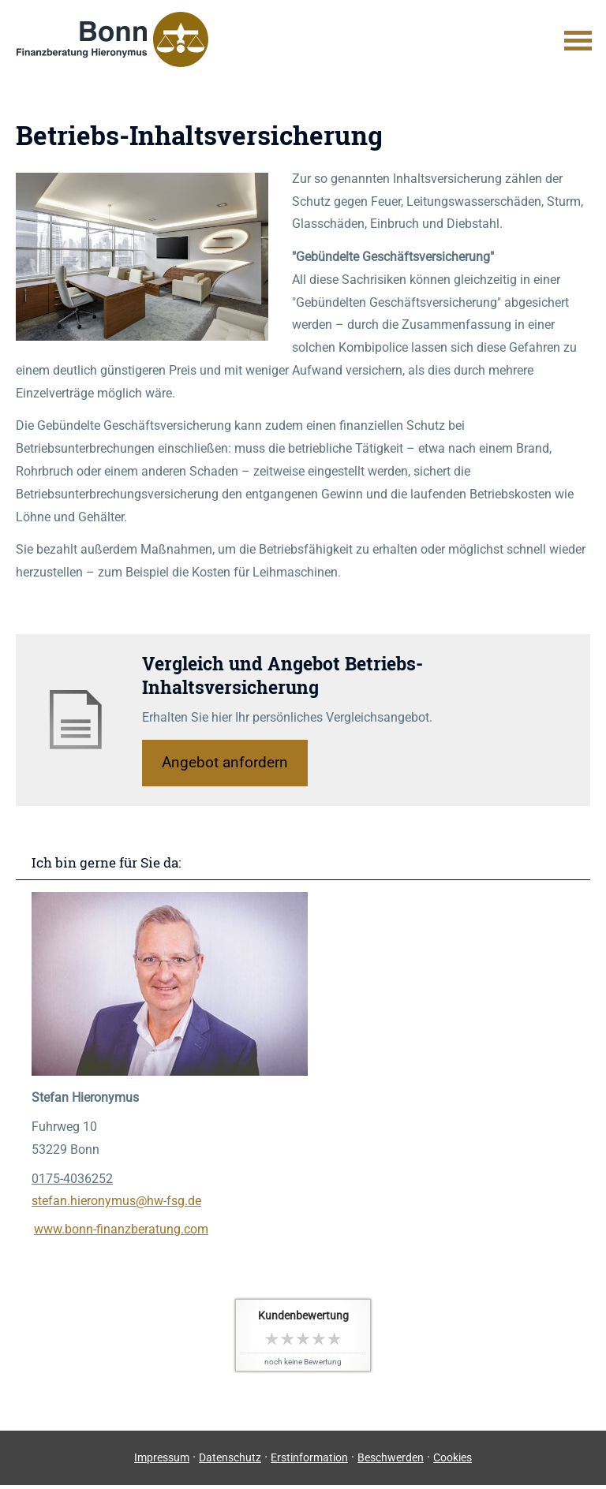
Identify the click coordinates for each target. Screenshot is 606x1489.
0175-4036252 (72, 1178)
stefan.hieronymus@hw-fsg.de (116, 1200)
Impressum (161, 1457)
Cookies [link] (452, 1457)
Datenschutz (230, 1457)
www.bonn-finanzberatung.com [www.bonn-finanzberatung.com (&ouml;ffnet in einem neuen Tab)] (121, 1229)
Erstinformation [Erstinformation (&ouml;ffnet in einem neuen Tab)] (309, 1457)
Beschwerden (390, 1457)
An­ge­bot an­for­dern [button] (225, 762)
